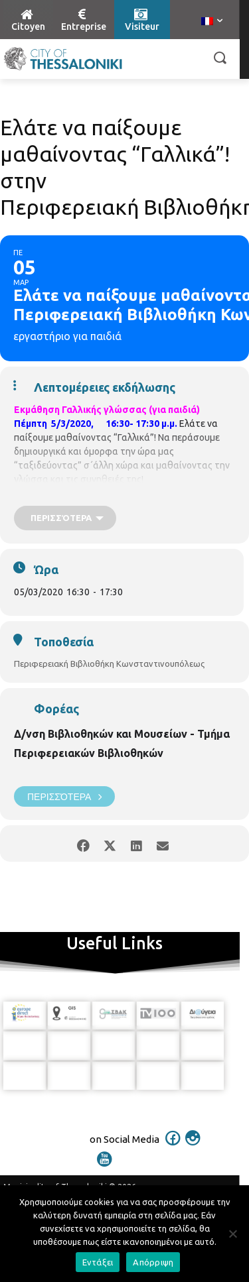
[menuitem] (212, 22)
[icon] (173, 1146)
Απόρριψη (153, 1262)
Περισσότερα (64, 796)
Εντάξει (98, 1262)
